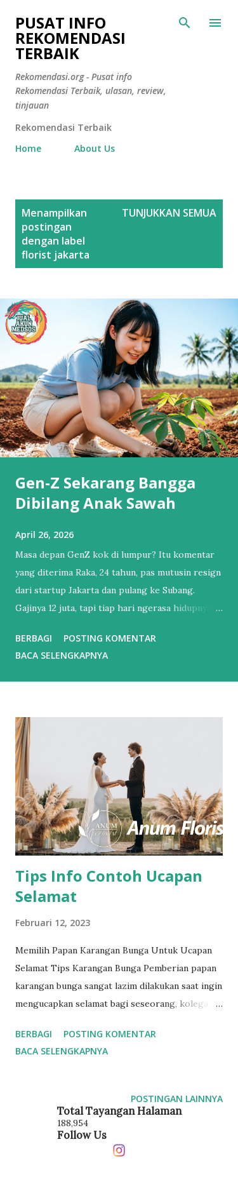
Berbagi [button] (33, 638)
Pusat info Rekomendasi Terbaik (70, 38)
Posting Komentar (109, 638)
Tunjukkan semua (169, 213)
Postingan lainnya (177, 1099)
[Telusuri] (184, 22)
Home (28, 148)
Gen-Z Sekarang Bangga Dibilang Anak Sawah (105, 492)
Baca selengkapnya (61, 655)
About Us (94, 148)
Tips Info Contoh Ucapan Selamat (108, 885)
